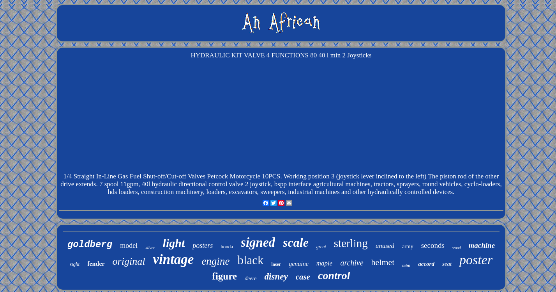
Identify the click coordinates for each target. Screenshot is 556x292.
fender (95, 263)
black (250, 260)
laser (276, 264)
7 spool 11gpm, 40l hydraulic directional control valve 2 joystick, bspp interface (205, 184)
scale (296, 242)
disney (276, 276)
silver (150, 247)
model (129, 245)
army (407, 246)
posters (202, 245)
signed (258, 242)
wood (456, 248)
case (303, 276)
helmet (383, 262)
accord (426, 264)
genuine (299, 263)
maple (324, 263)
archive (351, 262)
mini (406, 265)
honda (227, 246)
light (174, 243)
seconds (433, 245)
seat (447, 264)
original (129, 261)
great (321, 246)
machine (482, 245)
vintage (173, 259)
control (334, 275)
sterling (351, 243)
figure (224, 276)
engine (215, 261)
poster (475, 260)
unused (385, 245)
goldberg (89, 244)
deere (251, 278)
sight (74, 264)
